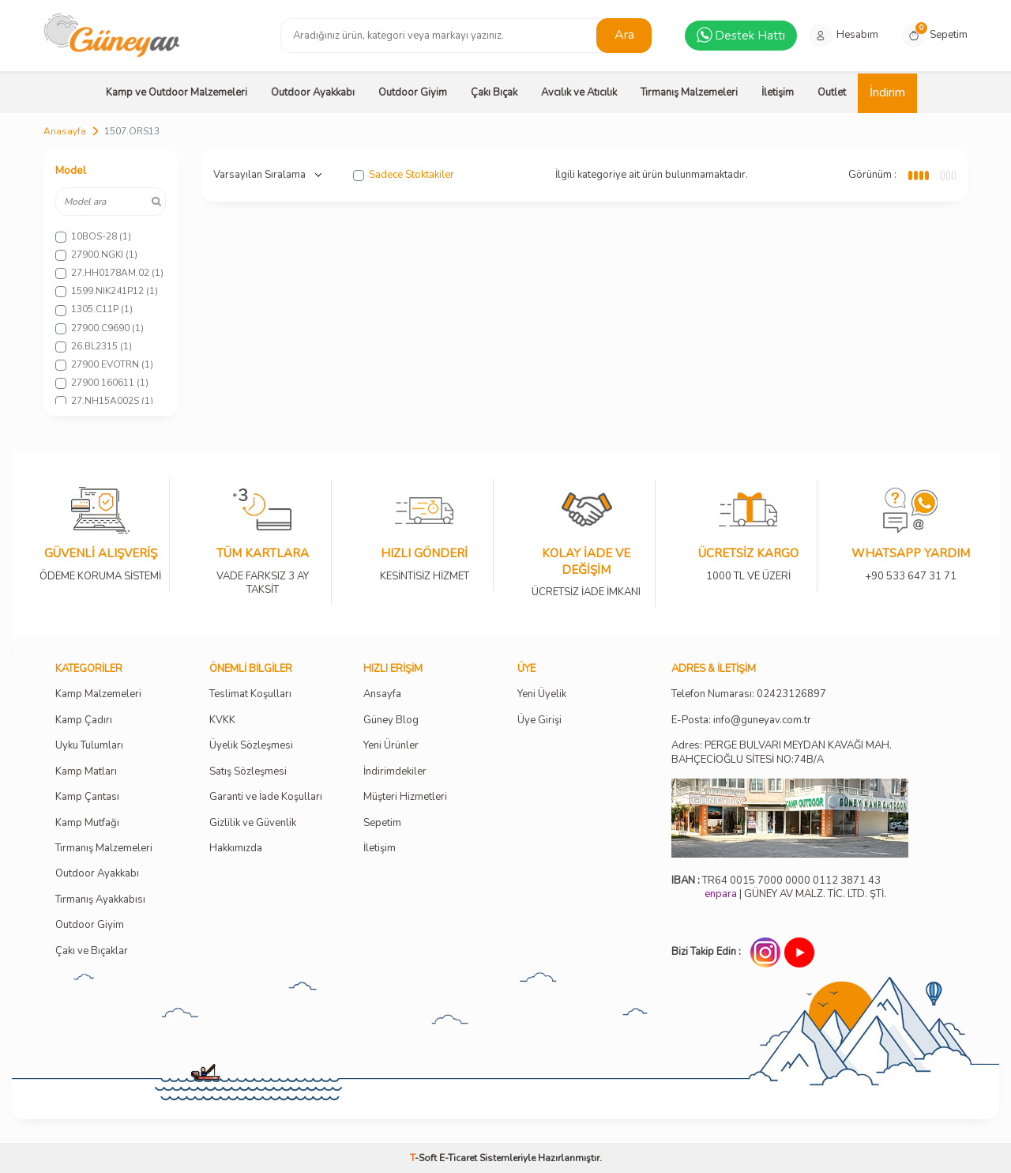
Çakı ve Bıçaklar (91, 951)
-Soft (424, 1158)
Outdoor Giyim (412, 92)
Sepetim (382, 823)
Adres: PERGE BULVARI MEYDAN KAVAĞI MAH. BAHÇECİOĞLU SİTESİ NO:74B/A (781, 752)
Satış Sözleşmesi (248, 772)
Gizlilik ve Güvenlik (252, 823)
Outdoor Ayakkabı (313, 92)
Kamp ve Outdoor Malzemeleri (176, 92)
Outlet (831, 92)
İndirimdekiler (395, 772)
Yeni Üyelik (541, 694)
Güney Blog (391, 720)
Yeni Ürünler (391, 745)
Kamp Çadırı (83, 720)
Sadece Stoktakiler (403, 175)
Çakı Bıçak (494, 92)
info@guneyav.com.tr (762, 720)
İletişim (777, 92)
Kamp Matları (86, 772)
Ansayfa (382, 694)
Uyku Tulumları (89, 745)
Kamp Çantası (87, 797)
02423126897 (791, 694)
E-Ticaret (458, 1158)
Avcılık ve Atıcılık (579, 92)
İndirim (887, 92)
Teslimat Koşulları (250, 694)
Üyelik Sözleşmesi (251, 745)
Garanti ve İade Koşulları (265, 797)
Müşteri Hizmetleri (405, 797)
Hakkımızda (235, 848)
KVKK (222, 720)
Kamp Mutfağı (87, 823)
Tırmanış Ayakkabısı (100, 900)
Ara (624, 34)
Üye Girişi (539, 720)
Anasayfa (64, 131)
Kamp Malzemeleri (98, 694)
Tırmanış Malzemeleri (689, 92)
